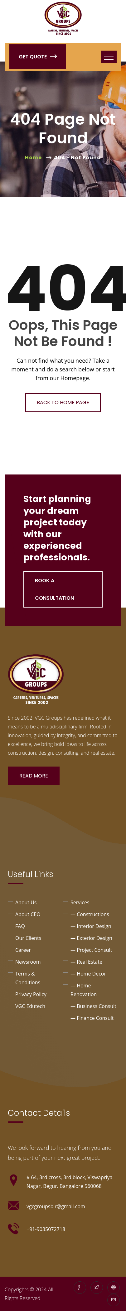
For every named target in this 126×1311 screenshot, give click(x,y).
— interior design (90, 926)
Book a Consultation (54, 589)
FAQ (20, 926)
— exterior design (91, 938)
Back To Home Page (63, 402)
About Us (26, 902)
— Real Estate (86, 961)
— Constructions (89, 914)
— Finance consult (92, 1018)
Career (23, 949)
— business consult (93, 1006)
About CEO (28, 914)
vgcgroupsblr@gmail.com (56, 1206)
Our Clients (28, 938)
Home (34, 157)
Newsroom (28, 961)
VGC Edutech (30, 1006)
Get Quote (38, 56)
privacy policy (30, 994)
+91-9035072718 (46, 1229)
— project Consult (91, 949)
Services (80, 902)
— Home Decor (88, 973)
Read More (33, 775)
